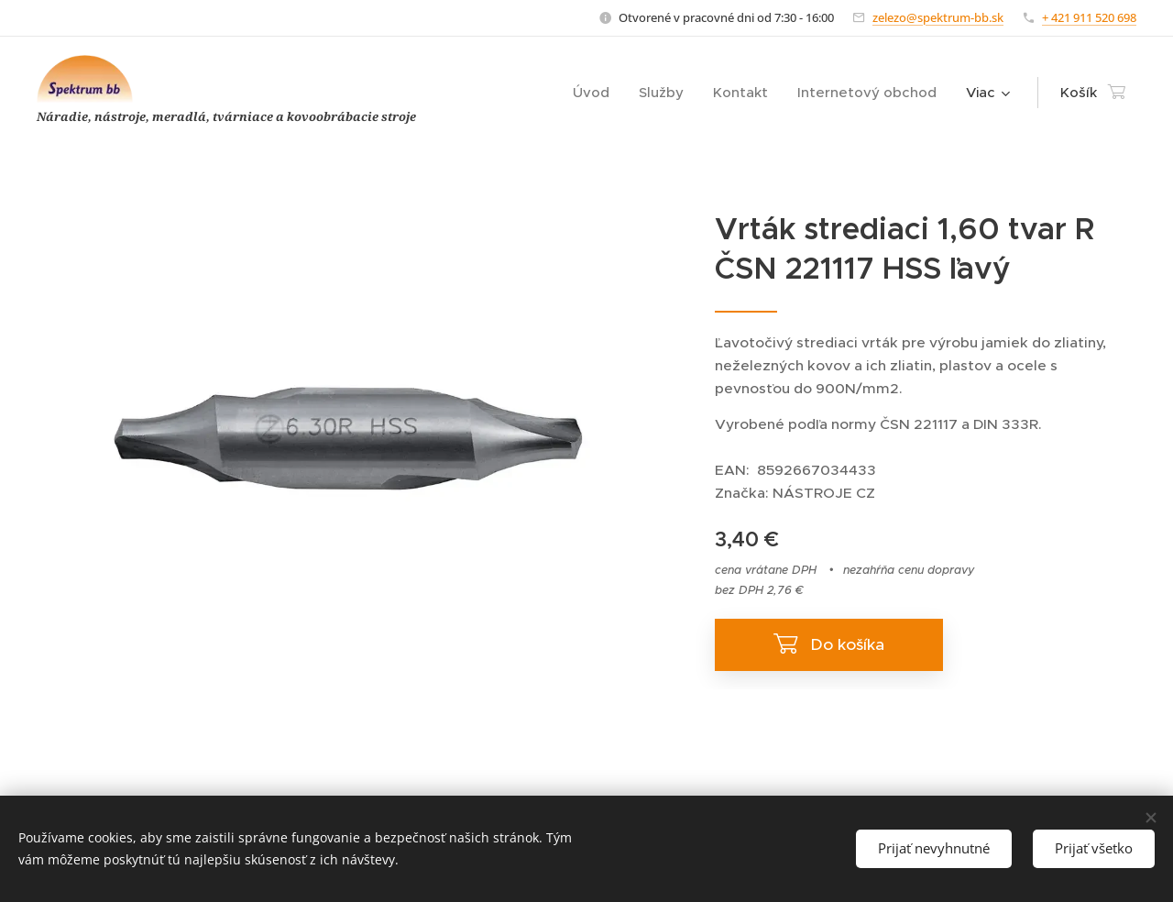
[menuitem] (596, 93)
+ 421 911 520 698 (1089, 17)
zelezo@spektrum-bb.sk (937, 17)
